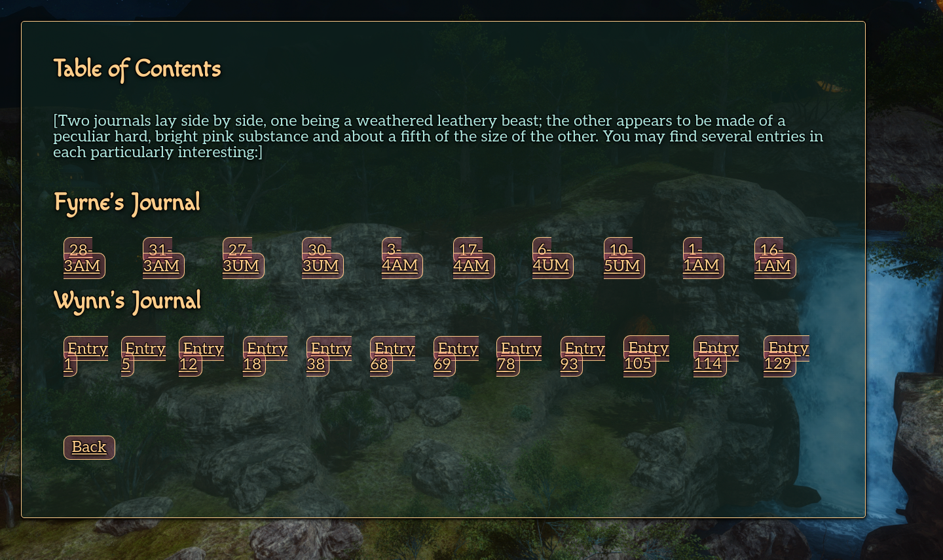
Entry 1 (86, 356)
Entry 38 (329, 356)
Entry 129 (786, 356)
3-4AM (400, 258)
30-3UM (320, 258)
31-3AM (161, 258)
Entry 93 (583, 356)
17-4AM (471, 258)
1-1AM (701, 258)
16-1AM (772, 258)
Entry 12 (201, 356)
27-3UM (241, 258)
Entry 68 (392, 356)
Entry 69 (456, 356)
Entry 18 (265, 356)
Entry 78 (519, 356)
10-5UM (622, 258)
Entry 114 (716, 356)
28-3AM (82, 258)
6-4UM (550, 258)
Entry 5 (143, 356)
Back (89, 447)
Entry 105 (646, 356)
